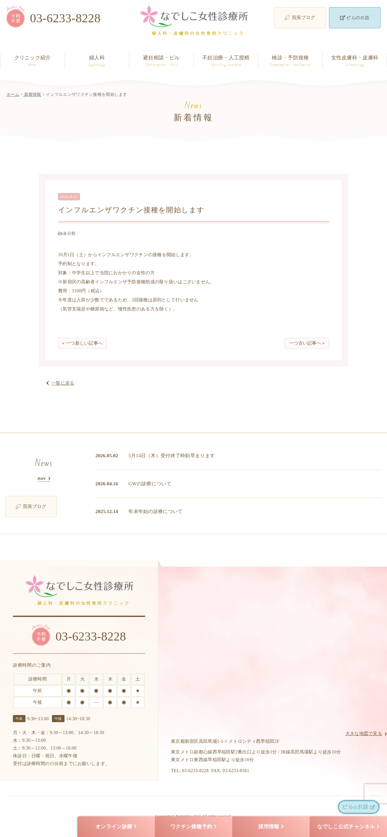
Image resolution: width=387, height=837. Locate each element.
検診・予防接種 (290, 61)
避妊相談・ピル (161, 61)
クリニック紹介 (32, 61)
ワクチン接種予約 (193, 827)
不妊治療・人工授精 (226, 61)
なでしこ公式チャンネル (348, 827)
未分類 (69, 233)
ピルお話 (358, 807)
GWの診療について (149, 483)
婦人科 (97, 61)
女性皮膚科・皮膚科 (355, 61)
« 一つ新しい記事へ (82, 343)
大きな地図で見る (363, 733)
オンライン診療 (116, 827)
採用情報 (271, 827)
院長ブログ (300, 17)
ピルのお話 (354, 18)
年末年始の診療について (155, 511)
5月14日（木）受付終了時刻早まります (171, 455)
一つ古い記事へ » (307, 343)
